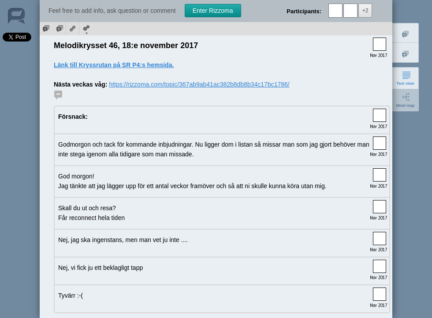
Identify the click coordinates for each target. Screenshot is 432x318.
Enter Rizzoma (213, 10)
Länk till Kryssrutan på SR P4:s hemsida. (114, 64)
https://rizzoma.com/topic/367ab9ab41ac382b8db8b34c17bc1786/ (199, 84)
